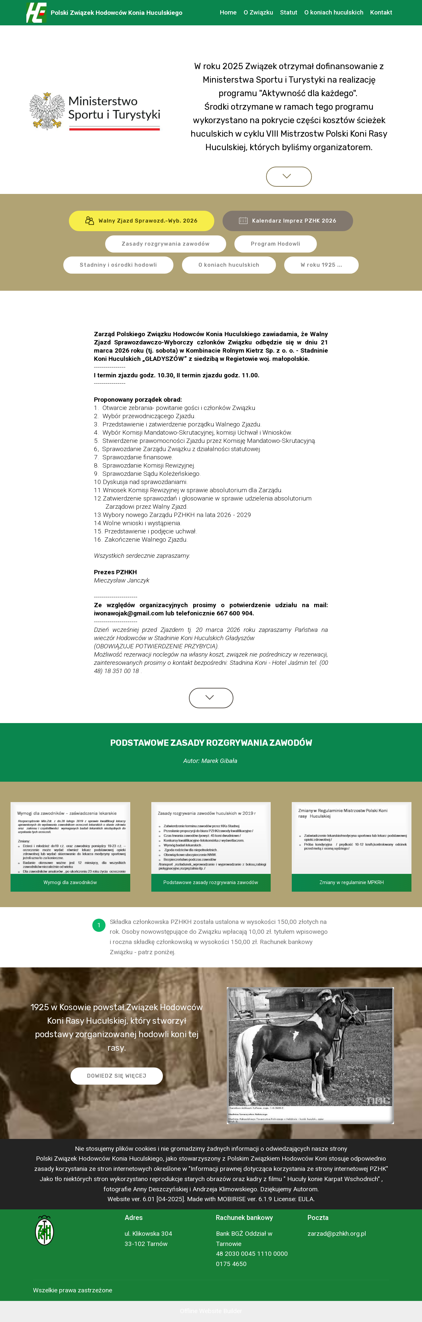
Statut (288, 12)
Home (228, 12)
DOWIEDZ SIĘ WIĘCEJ (116, 1076)
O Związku (258, 12)
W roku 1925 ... (321, 265)
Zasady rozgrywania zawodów (166, 244)
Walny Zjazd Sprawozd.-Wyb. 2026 (141, 221)
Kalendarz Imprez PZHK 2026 (288, 221)
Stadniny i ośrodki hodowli (118, 265)
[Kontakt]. (190, 952)
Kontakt (381, 12)
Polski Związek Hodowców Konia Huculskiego (116, 13)
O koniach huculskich (333, 12)
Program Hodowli (275, 244)
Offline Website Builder (211, 1311)
